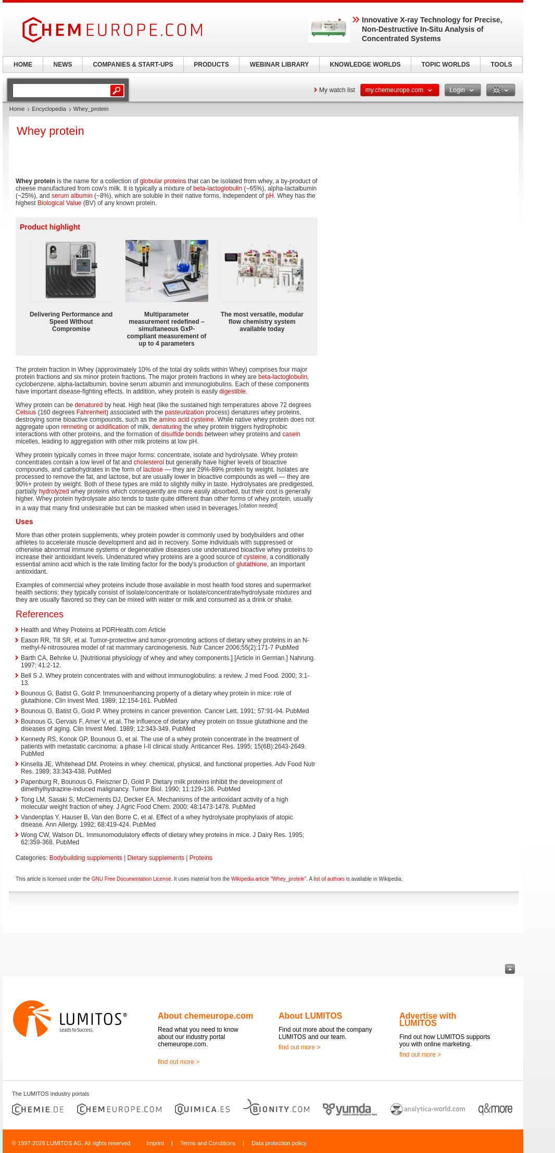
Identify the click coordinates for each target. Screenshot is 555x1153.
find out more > (178, 1062)
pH (269, 195)
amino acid (174, 419)
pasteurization (184, 412)
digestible (232, 391)
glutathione (251, 564)
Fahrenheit (91, 412)
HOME (23, 64)
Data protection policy (279, 1143)
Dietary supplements (156, 857)
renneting (74, 426)
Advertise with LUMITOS (427, 1019)
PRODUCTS (211, 64)
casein (291, 434)
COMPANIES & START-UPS (133, 64)
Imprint (155, 1143)
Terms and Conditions (207, 1143)
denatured (88, 405)
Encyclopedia (49, 109)
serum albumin (72, 195)
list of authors (328, 879)
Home (16, 109)
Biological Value (59, 203)
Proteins (201, 857)
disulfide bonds (182, 434)
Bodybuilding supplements (85, 857)
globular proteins (163, 181)
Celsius (26, 412)
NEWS (63, 64)
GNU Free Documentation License (131, 879)
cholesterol (149, 462)
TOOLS (501, 64)
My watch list (337, 90)
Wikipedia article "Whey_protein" (268, 879)
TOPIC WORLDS (445, 64)
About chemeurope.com (205, 1015)
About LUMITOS (310, 1015)
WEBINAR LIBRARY (279, 64)
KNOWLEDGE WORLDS (365, 64)
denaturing (167, 426)
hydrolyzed (54, 491)
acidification (112, 426)
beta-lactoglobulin (217, 188)
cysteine (202, 419)
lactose (153, 469)
